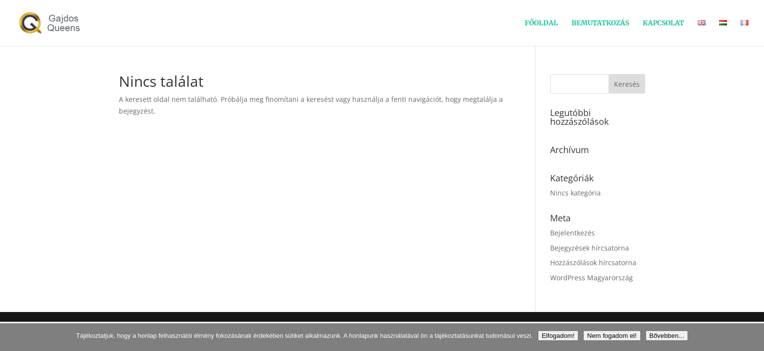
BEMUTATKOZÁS (600, 23)
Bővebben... (666, 335)
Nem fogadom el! (612, 335)
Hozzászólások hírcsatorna (593, 262)
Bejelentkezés (572, 232)
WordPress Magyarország (591, 277)
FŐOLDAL (541, 23)
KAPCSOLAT (663, 23)
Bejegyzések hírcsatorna (589, 248)
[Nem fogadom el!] (752, 337)
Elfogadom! (558, 335)
